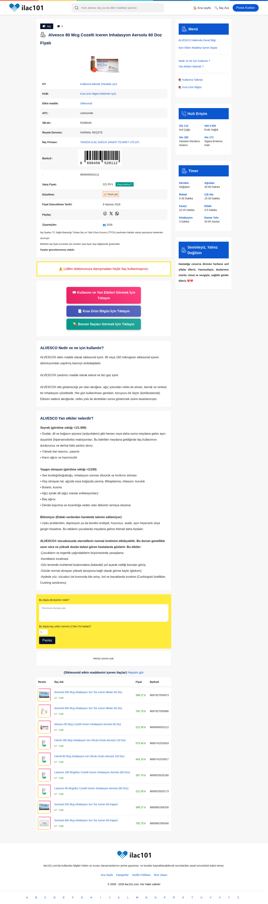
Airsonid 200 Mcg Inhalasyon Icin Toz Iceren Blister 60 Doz (88, 692)
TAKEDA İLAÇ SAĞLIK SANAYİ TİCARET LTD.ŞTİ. (110, 142)
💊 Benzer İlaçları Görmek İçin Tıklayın (103, 324)
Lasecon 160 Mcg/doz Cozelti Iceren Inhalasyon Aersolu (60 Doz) (92, 772)
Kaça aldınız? (124, 184)
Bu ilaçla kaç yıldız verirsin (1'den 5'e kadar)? (65, 626)
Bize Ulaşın (160, 874)
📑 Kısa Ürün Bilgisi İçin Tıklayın (104, 311)
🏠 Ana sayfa (202, 8)
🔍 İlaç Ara (221, 8)
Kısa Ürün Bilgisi (190, 87)
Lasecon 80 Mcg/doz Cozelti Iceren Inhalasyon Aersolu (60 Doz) (91, 788)
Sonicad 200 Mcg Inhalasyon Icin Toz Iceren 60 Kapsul (86, 804)
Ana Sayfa (107, 874)
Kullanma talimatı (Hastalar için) (98, 84)
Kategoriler (122, 874)
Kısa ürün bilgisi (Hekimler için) (98, 93)
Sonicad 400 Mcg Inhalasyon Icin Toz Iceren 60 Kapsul (86, 820)
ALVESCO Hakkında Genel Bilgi (197, 40)
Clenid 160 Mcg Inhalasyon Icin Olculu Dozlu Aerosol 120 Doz (90, 740)
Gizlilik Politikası (141, 874)
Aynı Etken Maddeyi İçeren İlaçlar (198, 47)
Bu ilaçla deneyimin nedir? (54, 599)
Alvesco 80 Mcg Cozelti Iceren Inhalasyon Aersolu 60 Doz (87, 724)
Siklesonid (86, 103)
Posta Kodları (245, 7)
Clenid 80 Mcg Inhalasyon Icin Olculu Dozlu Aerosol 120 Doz (89, 756)
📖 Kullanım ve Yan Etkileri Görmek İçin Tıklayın (103, 295)
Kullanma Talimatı (191, 79)
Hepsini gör (136, 672)
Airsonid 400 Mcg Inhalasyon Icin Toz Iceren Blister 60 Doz (88, 708)
